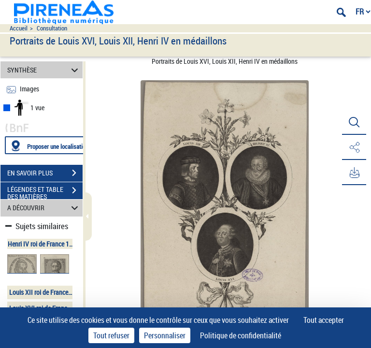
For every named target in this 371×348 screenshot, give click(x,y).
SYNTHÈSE (44, 69)
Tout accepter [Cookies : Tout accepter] (323, 320)
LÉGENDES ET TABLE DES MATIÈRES (45, 191)
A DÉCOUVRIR (44, 208)
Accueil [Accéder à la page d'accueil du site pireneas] (19, 28)
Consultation (52, 28)
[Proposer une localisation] (51, 145)
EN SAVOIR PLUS (45, 173)
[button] (354, 122)
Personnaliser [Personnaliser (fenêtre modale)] (165, 335)
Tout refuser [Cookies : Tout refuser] (111, 335)
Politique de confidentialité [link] (240, 335)
